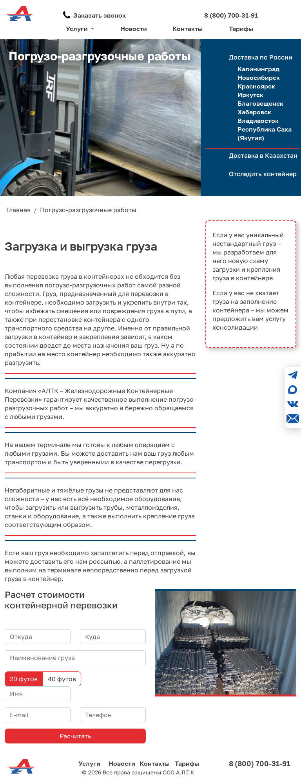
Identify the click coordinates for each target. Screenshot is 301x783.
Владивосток (258, 120)
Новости (133, 28)
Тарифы (241, 28)
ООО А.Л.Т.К (178, 772)
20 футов (24, 679)
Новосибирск (259, 77)
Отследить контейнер (263, 174)
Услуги (89, 763)
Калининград (258, 69)
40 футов (62, 679)
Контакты (187, 28)
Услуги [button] (77, 28)
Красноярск (256, 86)
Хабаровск (254, 112)
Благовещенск (260, 103)
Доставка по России (260, 57)
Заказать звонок (99, 15)
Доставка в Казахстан (263, 155)
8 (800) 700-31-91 (231, 15)
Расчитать (75, 736)
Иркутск (250, 95)
